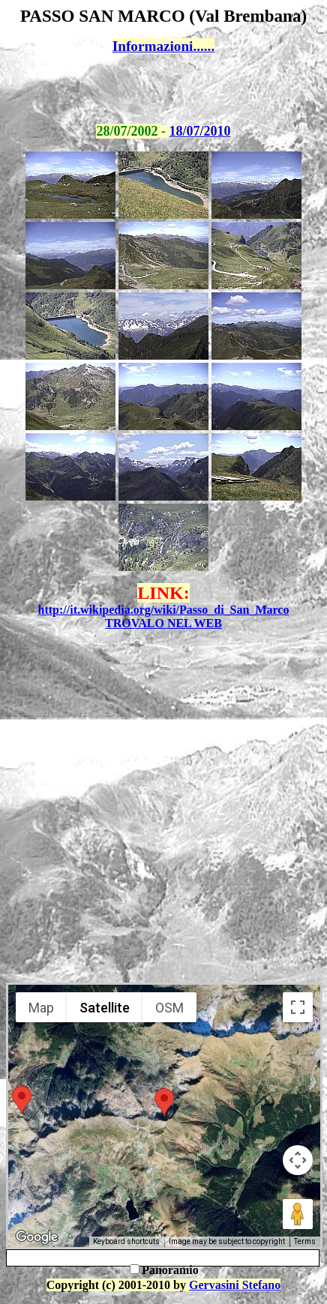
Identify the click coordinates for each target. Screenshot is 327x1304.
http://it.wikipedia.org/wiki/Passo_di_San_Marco (164, 609)
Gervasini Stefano (234, 1285)
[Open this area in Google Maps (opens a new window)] (37, 1237)
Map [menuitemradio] (41, 1007)
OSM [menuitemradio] (169, 1007)
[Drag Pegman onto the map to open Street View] (298, 1214)
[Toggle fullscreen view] (298, 1007)
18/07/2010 (200, 131)
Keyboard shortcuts (126, 1241)
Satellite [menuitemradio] (105, 1007)
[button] (22, 1100)
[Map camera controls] (298, 1160)
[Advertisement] (163, 89)
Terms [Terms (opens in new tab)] (305, 1241)
